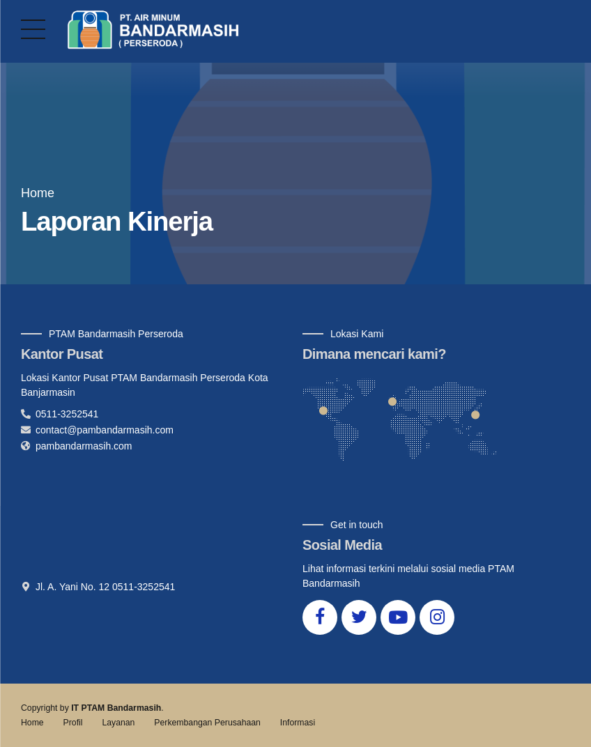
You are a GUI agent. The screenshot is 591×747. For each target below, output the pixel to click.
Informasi (297, 722)
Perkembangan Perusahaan (207, 722)
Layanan (118, 722)
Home (37, 193)
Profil (73, 722)
